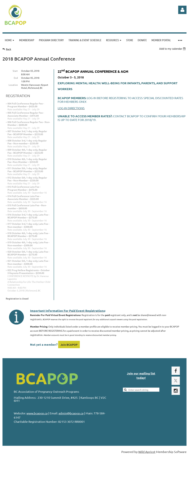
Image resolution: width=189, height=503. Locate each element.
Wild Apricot (146, 451)
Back (8, 49)
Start (15, 70)
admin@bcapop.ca (71, 413)
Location (13, 84)
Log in (182, 10)
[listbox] (173, 49)
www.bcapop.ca (37, 413)
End (16, 77)
